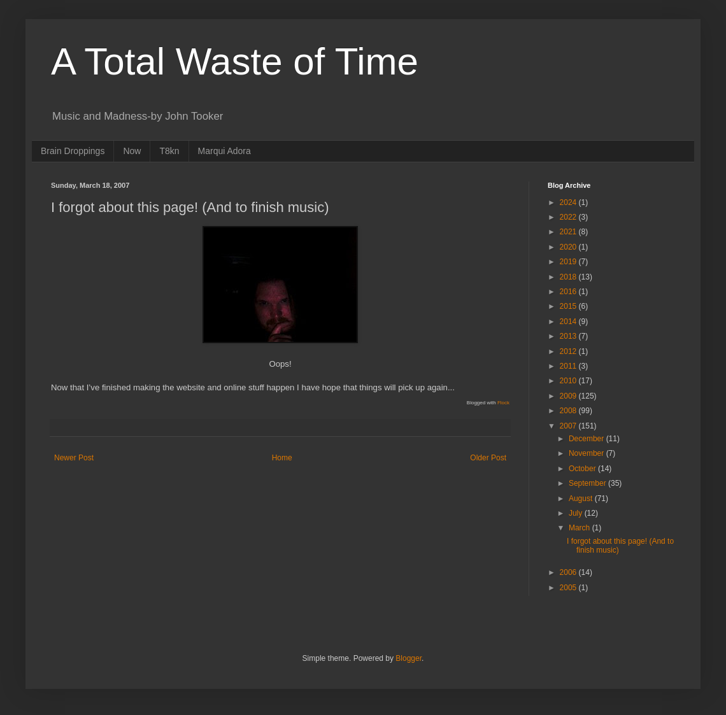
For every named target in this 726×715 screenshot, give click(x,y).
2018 (569, 277)
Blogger (408, 658)
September (588, 483)
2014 (569, 321)
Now (132, 151)
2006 (569, 572)
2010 (569, 380)
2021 (569, 231)
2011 (569, 366)
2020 (569, 247)
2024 (569, 202)
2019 (569, 261)
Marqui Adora (224, 151)
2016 (569, 291)
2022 (569, 217)
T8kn (169, 151)
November (587, 453)
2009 (569, 396)
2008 (569, 410)
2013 (569, 336)
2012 (569, 351)
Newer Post (74, 457)
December (587, 438)
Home (282, 457)
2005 (569, 587)
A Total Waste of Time (234, 61)
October (583, 468)
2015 (569, 306)
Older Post (488, 457)
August (582, 498)
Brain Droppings (72, 151)
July (577, 513)
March (580, 527)
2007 (569, 425)
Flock (503, 403)
